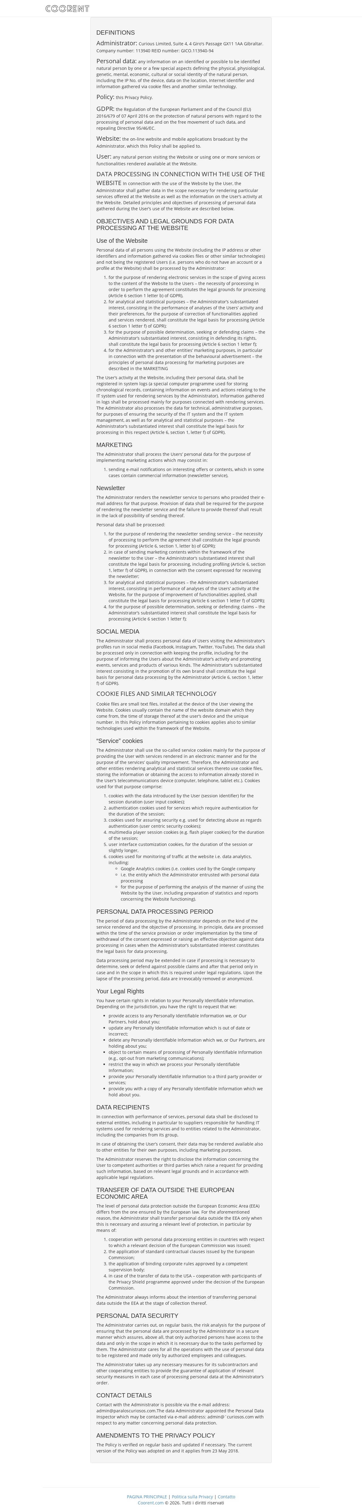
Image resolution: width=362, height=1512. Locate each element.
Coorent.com (151, 1503)
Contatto (226, 1497)
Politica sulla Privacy (192, 1497)
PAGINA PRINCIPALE (147, 1497)
